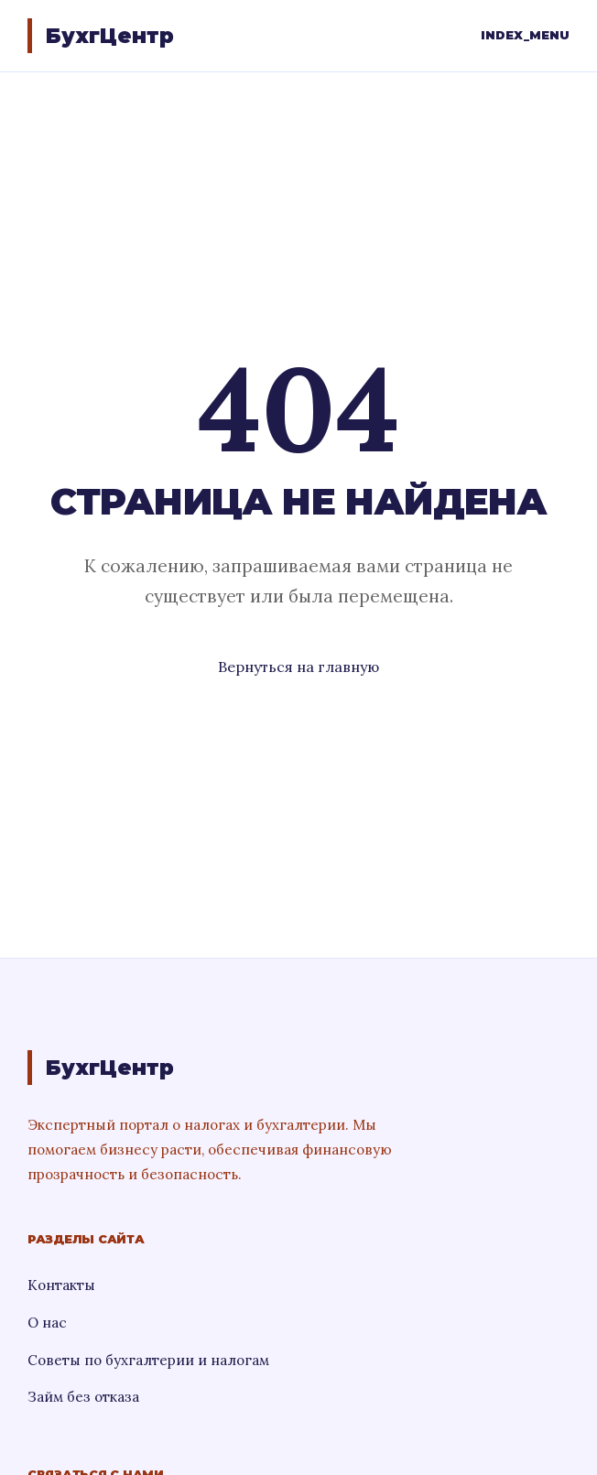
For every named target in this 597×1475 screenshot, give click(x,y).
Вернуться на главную (298, 666)
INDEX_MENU (525, 35)
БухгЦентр (110, 36)
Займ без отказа (83, 1396)
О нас (47, 1322)
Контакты (61, 1285)
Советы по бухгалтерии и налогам (148, 1360)
